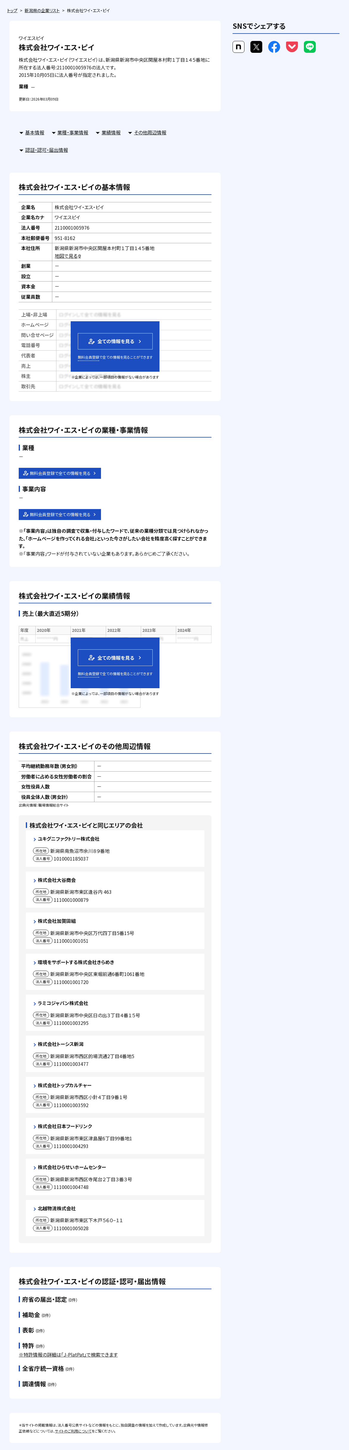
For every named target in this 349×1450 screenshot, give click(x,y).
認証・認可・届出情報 (46, 149)
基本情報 (34, 132)
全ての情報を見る (110, 341)
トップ (12, 10)
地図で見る (68, 255)
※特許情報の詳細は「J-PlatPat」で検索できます (68, 1354)
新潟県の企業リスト (42, 10)
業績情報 (111, 132)
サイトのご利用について (73, 1430)
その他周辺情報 (150, 132)
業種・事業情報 (72, 132)
